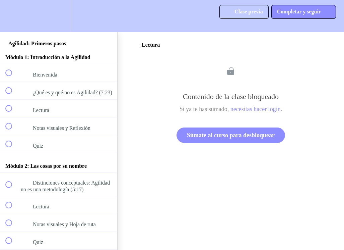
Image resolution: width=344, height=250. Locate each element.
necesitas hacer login (255, 109)
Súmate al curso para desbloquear (231, 135)
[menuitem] (58, 16)
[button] (12, 16)
